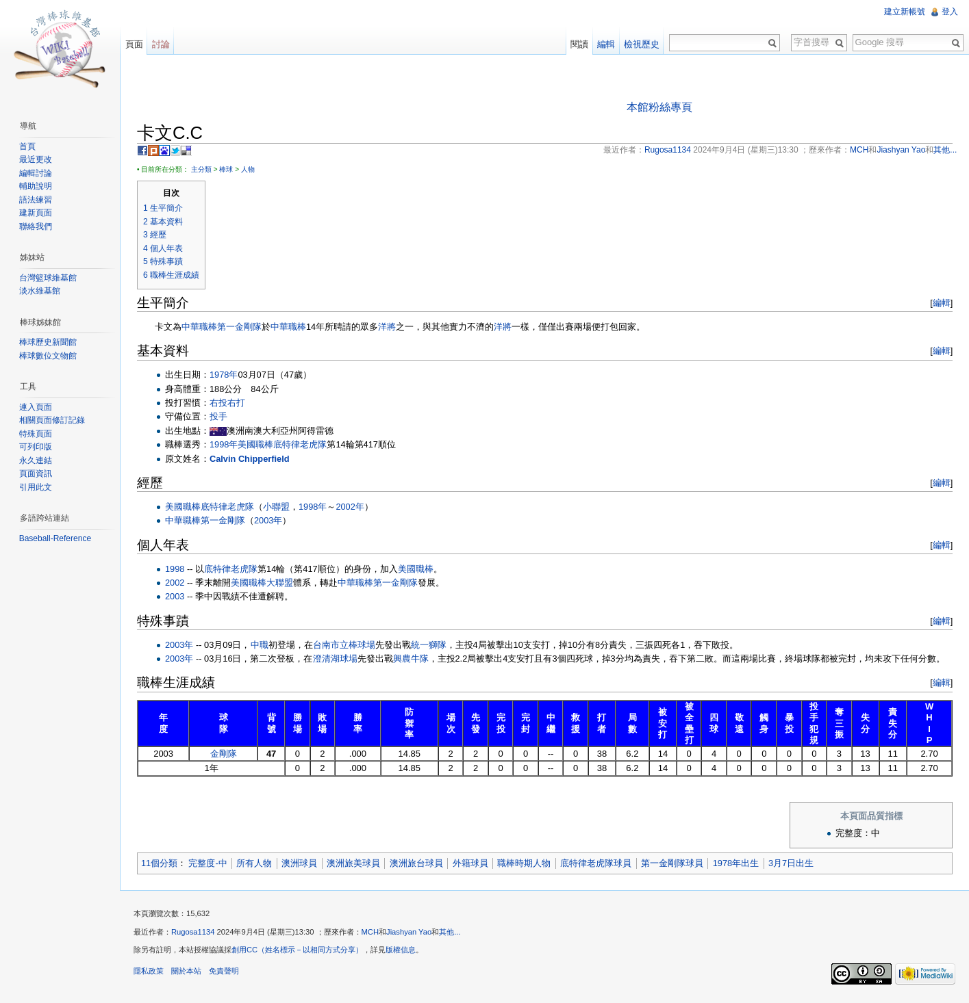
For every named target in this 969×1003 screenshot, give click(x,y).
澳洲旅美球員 (354, 863)
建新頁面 (35, 213)
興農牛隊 (411, 658)
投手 (219, 417)
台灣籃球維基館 (48, 278)
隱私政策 (149, 971)
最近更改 (35, 159)
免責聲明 (225, 971)
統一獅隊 (429, 645)
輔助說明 (35, 186)
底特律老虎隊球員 (596, 863)
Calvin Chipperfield (250, 459)
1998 (175, 569)
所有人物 (255, 863)
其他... (450, 932)
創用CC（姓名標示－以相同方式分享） (298, 950)
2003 (175, 597)
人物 (248, 169)
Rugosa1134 (193, 932)
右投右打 (228, 403)
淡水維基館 (39, 291)
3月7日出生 (791, 863)
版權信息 (401, 950)
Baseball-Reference (55, 538)
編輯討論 (35, 173)
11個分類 (160, 863)
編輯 (941, 303)
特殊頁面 (35, 434)
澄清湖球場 (336, 658)
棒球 (227, 169)
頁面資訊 (35, 473)
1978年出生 (736, 863)
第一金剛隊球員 (673, 863)
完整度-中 (208, 863)
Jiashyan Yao (409, 932)
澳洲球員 (300, 863)
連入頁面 (35, 407)
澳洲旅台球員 (417, 863)
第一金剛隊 (240, 327)
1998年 (224, 445)
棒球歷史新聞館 (48, 342)
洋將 (388, 327)
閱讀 (579, 44)
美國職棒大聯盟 (262, 582)
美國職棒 (256, 445)
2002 (175, 582)
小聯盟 (277, 506)
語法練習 (35, 200)
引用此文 (35, 487)
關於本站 (187, 971)
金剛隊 (224, 753)
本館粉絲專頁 (659, 107)
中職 (260, 645)
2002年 (350, 506)
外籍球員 (471, 863)
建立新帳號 (904, 11)
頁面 (134, 44)
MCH (370, 932)
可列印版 (35, 447)
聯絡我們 (35, 226)
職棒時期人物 (524, 863)
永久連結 (35, 460)
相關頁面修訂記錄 (52, 420)
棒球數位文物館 (48, 356)
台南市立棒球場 (345, 645)
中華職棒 (200, 327)
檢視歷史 (641, 44)
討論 (161, 44)
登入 (950, 11)
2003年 (269, 521)
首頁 (27, 146)
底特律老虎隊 (300, 445)
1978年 (224, 374)
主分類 (202, 169)
